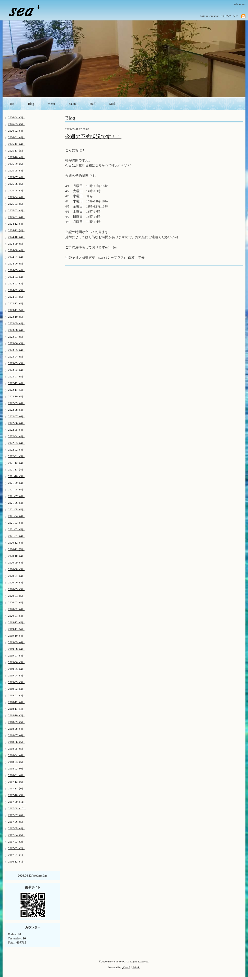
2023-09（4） (16, 323)
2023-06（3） (16, 343)
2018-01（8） (16, 775)
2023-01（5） (16, 376)
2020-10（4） (16, 555)
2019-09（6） (16, 642)
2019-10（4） (16, 635)
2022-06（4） (16, 422)
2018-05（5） (16, 748)
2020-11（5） (16, 549)
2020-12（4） (16, 542)
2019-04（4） (16, 675)
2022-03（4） (16, 442)
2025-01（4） (16, 217)
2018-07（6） (16, 735)
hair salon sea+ (115, 961)
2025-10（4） (16, 157)
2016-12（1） (16, 861)
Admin (136, 967)
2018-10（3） (16, 715)
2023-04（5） (16, 356)
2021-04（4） (16, 516)
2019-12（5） (16, 622)
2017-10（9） (16, 795)
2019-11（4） (16, 628)
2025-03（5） (16, 203)
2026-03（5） (16, 123)
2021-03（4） (16, 522)
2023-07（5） (16, 336)
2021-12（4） (16, 462)
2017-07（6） (16, 815)
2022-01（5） (16, 456)
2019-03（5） (16, 682)
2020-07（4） (16, 575)
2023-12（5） (16, 303)
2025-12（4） (16, 143)
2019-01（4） (16, 695)
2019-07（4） (16, 655)
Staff (92, 104)
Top (11, 104)
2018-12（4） (16, 702)
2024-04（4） (16, 276)
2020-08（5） (16, 569)
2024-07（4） (16, 256)
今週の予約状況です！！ (93, 136)
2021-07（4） (16, 496)
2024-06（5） (16, 263)
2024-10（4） (16, 236)
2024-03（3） (16, 283)
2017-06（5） (16, 821)
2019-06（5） (16, 662)
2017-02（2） (16, 848)
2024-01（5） (16, 296)
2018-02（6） (16, 768)
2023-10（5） (16, 316)
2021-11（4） (16, 469)
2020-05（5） (16, 589)
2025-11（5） (16, 150)
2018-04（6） (16, 755)
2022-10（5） (16, 396)
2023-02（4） (16, 369)
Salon (72, 104)
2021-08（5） (16, 489)
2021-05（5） (16, 509)
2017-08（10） (17, 808)
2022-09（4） (16, 403)
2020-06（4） (16, 582)
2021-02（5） (16, 529)
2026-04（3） (16, 117)
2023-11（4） (16, 310)
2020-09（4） (16, 562)
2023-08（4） (16, 329)
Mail (112, 104)
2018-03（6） (16, 761)
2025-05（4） (16, 190)
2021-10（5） (16, 476)
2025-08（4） (16, 170)
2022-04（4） (16, 436)
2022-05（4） (16, 429)
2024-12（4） (16, 223)
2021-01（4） (16, 535)
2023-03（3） (16, 363)
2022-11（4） (16, 389)
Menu (51, 104)
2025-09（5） (16, 163)
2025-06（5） (16, 183)
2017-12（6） (16, 781)
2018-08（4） (16, 728)
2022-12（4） (16, 383)
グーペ (126, 967)
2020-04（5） (16, 595)
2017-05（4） (16, 828)
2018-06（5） (16, 741)
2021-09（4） (16, 482)
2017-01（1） (16, 854)
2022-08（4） (16, 409)
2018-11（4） (16, 708)
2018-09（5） (16, 721)
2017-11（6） (16, 788)
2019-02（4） (16, 688)
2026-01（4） (16, 137)
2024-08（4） (16, 250)
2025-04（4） (16, 197)
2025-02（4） (16, 210)
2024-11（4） (16, 230)
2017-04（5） (16, 834)
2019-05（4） (16, 668)
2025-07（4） (16, 177)
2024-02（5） (16, 290)
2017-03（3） (16, 841)
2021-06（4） (16, 502)
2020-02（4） (16, 609)
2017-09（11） (17, 801)
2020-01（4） (16, 615)
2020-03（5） (16, 602)
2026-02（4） (16, 130)
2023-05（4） (16, 349)
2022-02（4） (16, 449)
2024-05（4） (16, 270)
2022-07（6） (16, 416)
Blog (31, 104)
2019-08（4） (16, 648)
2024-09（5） (16, 243)
